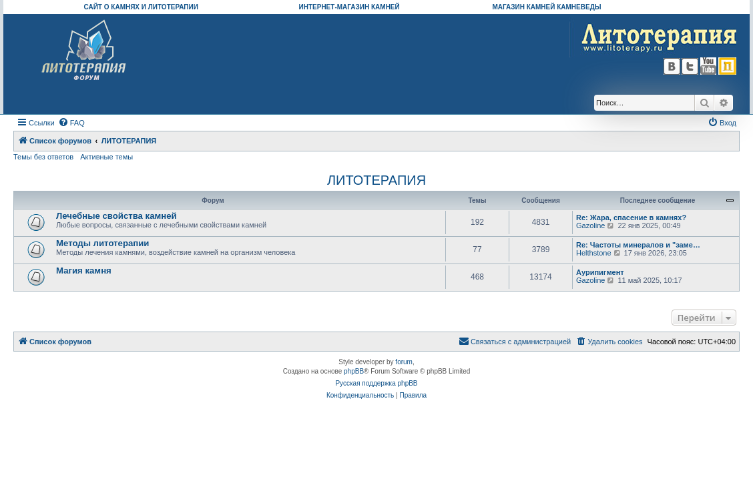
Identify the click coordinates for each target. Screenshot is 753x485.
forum (404, 362)
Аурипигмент (600, 272)
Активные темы (106, 157)
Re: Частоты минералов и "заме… (638, 245)
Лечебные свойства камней (116, 216)
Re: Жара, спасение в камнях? (631, 217)
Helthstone (593, 253)
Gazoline (590, 225)
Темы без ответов (43, 157)
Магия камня (83, 271)
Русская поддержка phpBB (376, 383)
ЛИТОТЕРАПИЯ (376, 180)
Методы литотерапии (102, 243)
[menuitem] (71, 123)
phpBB (354, 371)
